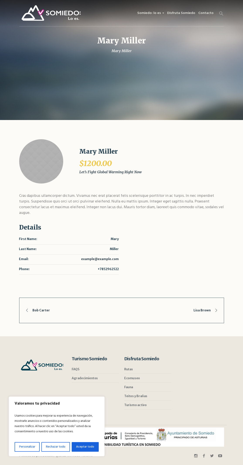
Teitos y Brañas (135, 396)
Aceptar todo (85, 446)
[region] (57, 426)
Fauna (128, 387)
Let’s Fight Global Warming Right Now (110, 172)
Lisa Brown (202, 310)
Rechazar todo (55, 446)
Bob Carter (41, 310)
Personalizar (27, 446)
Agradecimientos (85, 378)
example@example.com (100, 259)
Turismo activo (135, 405)
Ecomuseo (132, 378)
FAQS (75, 369)
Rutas (128, 369)
